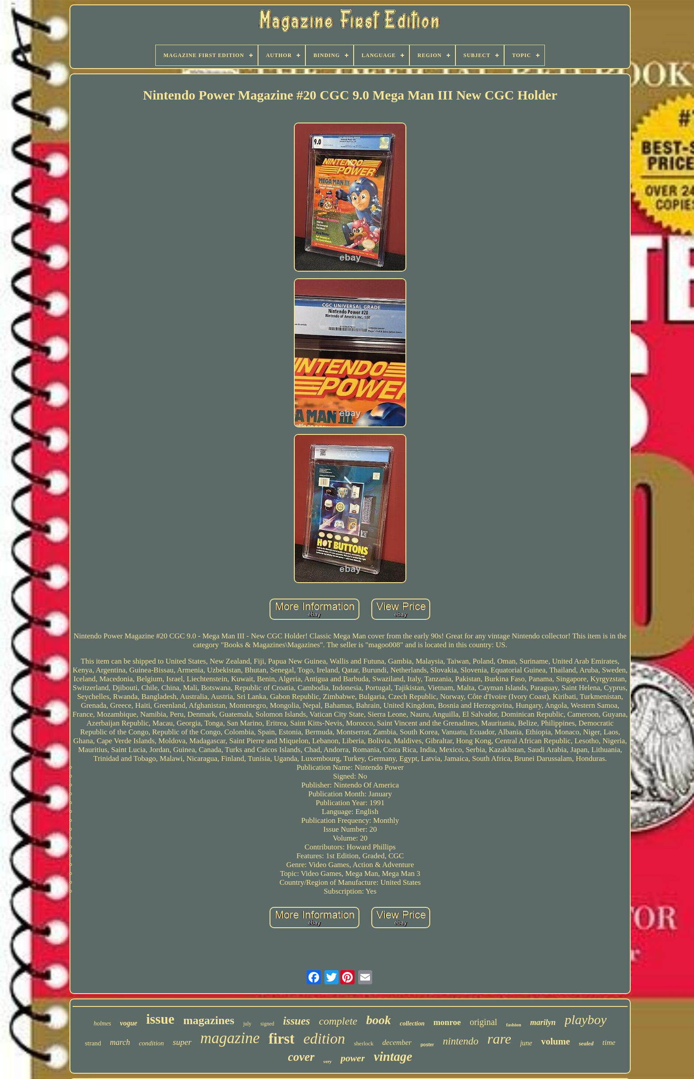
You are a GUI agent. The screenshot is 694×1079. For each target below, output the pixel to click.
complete (338, 1021)
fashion (513, 1024)
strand (93, 1043)
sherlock (364, 1043)
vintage (393, 1056)
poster (427, 1044)
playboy (586, 1019)
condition (151, 1043)
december (397, 1042)
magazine (230, 1038)
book (378, 1020)
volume (555, 1041)
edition (324, 1038)
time (608, 1042)
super (182, 1042)
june (526, 1043)
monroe (447, 1022)
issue (160, 1019)
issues (296, 1021)
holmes (102, 1023)
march (120, 1042)
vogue (128, 1023)
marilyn (543, 1022)
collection (412, 1023)
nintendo (461, 1041)
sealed (586, 1043)
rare (499, 1039)
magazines (209, 1020)
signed (267, 1024)
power (352, 1058)
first (282, 1039)
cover (301, 1057)
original (483, 1022)
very (328, 1061)
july (247, 1024)
